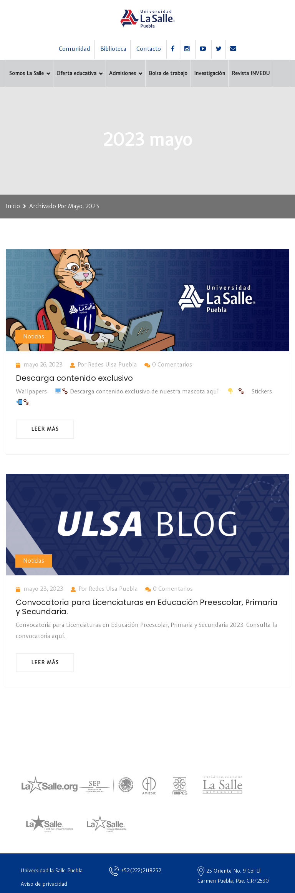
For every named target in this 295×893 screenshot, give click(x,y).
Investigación (209, 73)
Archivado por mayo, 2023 (64, 206)
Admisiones (122, 73)
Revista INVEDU (251, 73)
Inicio (13, 206)
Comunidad (74, 49)
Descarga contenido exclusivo (74, 378)
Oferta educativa (76, 73)
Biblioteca (113, 49)
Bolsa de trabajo (168, 73)
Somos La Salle (26, 73)
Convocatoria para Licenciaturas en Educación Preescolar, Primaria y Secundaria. (147, 607)
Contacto (148, 49)
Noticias (33, 337)
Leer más (45, 429)
